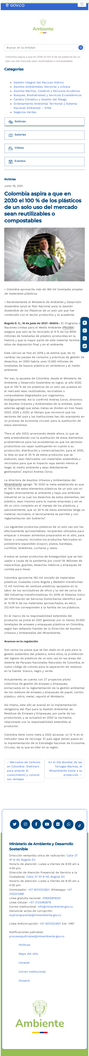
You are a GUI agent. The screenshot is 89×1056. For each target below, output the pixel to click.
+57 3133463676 (40, 902)
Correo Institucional (32, 971)
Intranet (24, 962)
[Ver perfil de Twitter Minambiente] (14, 824)
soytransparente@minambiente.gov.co (35, 915)
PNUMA (68, 327)
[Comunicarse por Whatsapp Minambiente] (68, 824)
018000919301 (51, 898)
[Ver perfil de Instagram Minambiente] (25, 824)
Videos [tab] (16, 148)
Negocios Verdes (25, 112)
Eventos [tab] (16, 161)
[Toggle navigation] (82, 4)
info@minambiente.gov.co (55, 906)
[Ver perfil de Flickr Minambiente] (58, 824)
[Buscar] (44, 47)
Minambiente (13, 484)
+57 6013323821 (38, 889)
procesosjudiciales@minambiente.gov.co (36, 936)
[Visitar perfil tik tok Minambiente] (79, 824)
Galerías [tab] (17, 135)
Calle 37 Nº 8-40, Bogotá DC (45, 876)
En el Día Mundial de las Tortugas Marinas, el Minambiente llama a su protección (65, 769)
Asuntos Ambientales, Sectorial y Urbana (42, 86)
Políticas (24, 944)
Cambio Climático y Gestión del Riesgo (40, 99)
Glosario (24, 980)
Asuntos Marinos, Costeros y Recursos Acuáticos (47, 91)
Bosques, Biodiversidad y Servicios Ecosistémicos (47, 95)
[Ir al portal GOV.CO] (15, 5)
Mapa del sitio (28, 953)
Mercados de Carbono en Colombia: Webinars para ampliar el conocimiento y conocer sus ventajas (23, 771)
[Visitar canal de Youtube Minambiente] (47, 824)
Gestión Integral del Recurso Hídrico (39, 82)
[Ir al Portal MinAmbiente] (43, 25)
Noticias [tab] (17, 122)
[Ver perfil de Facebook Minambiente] (36, 824)
